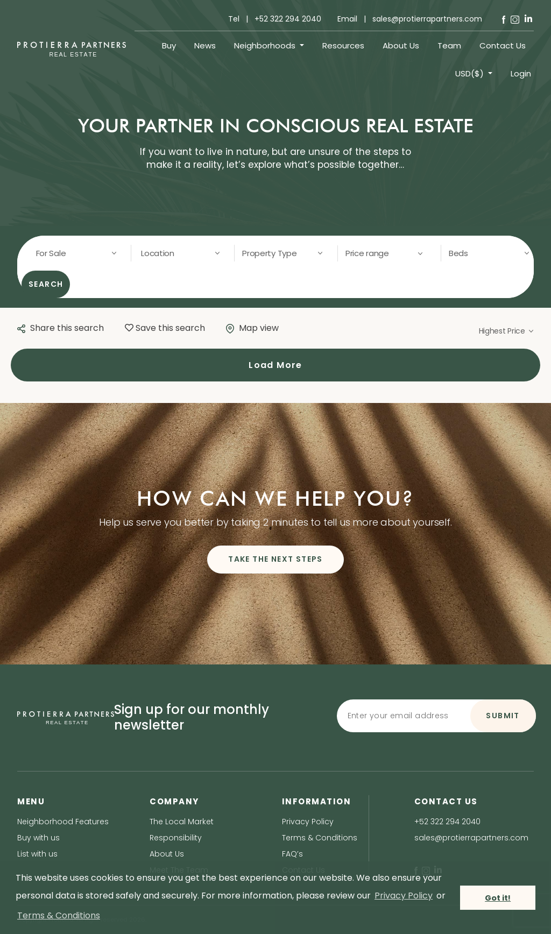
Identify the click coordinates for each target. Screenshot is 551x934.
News (205, 45)
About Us (401, 45)
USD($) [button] (470, 73)
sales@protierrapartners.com (471, 837)
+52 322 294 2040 (447, 821)
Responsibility (176, 837)
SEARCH (46, 284)
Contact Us (502, 45)
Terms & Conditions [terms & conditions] (58, 915)
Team (449, 45)
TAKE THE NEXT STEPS (275, 559)
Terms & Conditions (319, 837)
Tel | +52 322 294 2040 (274, 18)
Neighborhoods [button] (266, 45)
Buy (169, 45)
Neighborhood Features (63, 821)
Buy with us (38, 837)
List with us (37, 853)
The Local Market (182, 821)
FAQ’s (292, 853)
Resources (343, 45)
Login (521, 73)
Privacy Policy (308, 821)
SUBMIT (502, 715)
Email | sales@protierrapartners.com (409, 18)
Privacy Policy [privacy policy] (404, 895)
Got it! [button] (498, 898)
